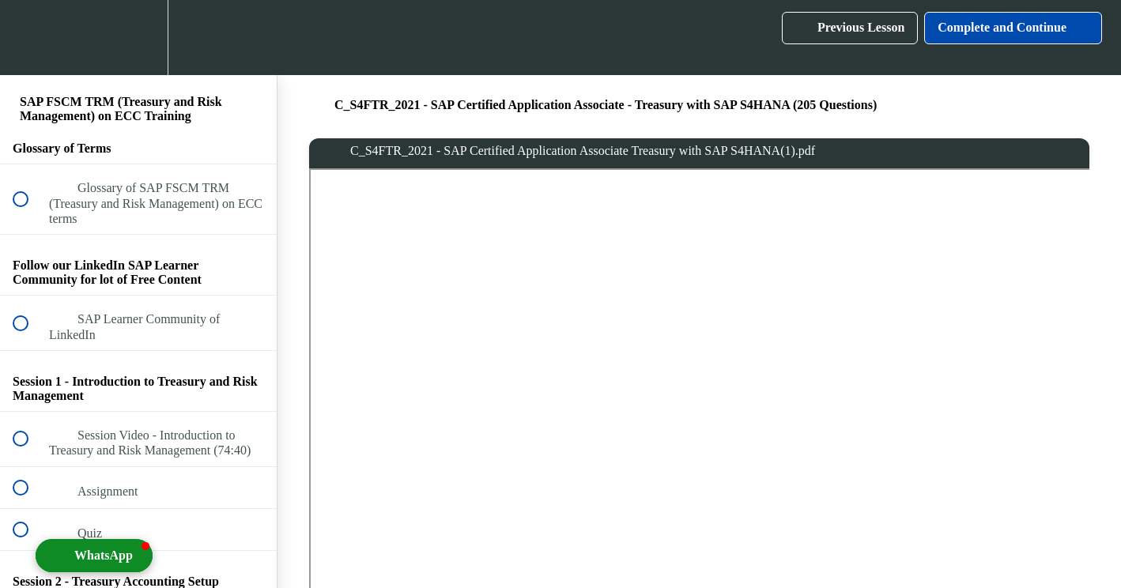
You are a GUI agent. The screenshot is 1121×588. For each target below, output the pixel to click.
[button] (29, 37)
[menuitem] (138, 37)
